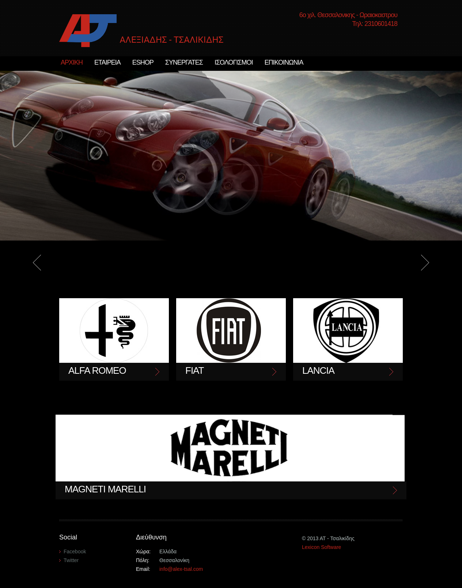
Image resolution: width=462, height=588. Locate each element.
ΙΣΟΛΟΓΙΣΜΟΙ (234, 62)
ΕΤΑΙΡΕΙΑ (107, 62)
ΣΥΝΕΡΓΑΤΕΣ (184, 62)
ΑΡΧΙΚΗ (72, 62)
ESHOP (143, 62)
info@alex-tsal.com (181, 569)
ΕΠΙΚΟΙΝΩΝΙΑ (283, 62)
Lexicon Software (321, 547)
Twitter (71, 560)
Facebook (75, 551)
